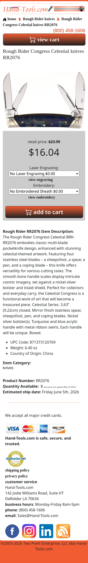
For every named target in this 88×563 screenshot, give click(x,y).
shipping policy (17, 470)
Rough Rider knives (39, 19)
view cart (44, 39)
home (9, 19)
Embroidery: (44, 188)
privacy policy (16, 476)
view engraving (40, 180)
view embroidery (41, 197)
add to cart (44, 212)
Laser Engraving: (44, 171)
